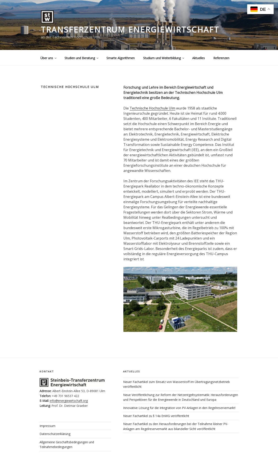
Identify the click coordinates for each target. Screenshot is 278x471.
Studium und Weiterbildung (164, 58)
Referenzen (221, 58)
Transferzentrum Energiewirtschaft (130, 29)
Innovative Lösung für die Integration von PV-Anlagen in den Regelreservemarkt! (179, 408)
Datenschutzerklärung (55, 434)
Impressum (47, 426)
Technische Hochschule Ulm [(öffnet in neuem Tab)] (152, 108)
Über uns (48, 58)
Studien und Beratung (82, 58)
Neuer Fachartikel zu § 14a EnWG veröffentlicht (156, 416)
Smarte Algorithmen (120, 58)
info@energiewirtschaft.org (69, 401)
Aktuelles (198, 58)
